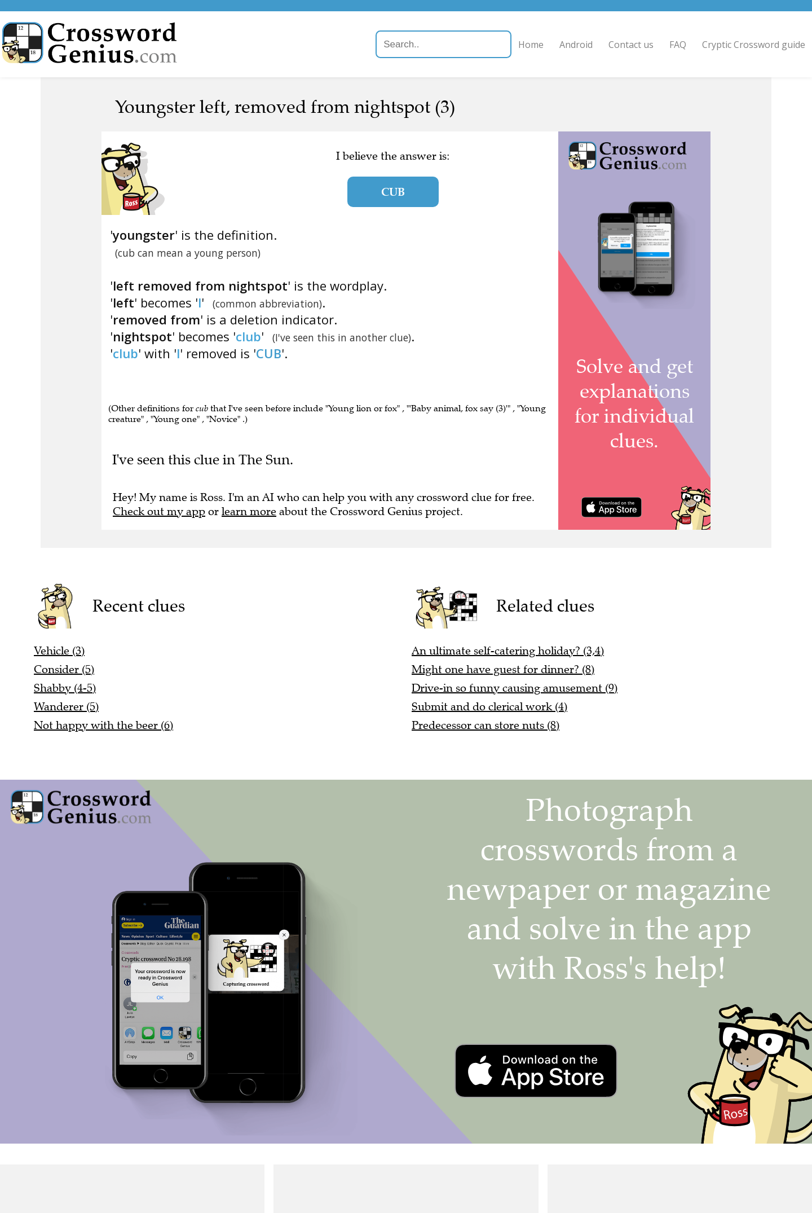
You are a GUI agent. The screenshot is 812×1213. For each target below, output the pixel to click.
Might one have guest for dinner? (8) (503, 669)
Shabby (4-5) (65, 688)
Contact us (603, 44)
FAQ (650, 44)
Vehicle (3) (59, 651)
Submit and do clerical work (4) (489, 707)
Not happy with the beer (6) (103, 725)
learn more (249, 511)
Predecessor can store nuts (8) (485, 725)
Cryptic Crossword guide (726, 44)
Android (549, 44)
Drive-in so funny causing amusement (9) (514, 688)
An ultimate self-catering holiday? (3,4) (508, 651)
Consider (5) (64, 669)
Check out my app (159, 511)
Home (504, 44)
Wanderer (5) (66, 707)
